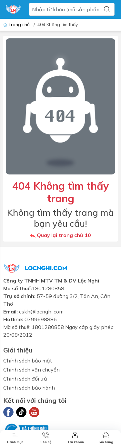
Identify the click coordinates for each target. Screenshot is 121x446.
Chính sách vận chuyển (31, 369)
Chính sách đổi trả (25, 378)
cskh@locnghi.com (41, 311)
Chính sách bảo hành (29, 387)
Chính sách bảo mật (27, 360)
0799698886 (41, 319)
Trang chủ (17, 24)
